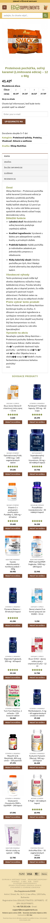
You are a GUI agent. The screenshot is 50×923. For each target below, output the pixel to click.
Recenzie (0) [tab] (10, 179)
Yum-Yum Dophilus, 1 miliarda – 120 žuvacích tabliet (13, 713)
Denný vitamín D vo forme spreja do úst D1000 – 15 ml (37, 611)
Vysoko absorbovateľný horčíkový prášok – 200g (13, 565)
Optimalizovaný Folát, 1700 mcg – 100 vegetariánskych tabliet (13, 459)
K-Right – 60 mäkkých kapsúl (37, 802)
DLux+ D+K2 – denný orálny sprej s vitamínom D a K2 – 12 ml (37, 662)
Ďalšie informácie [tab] (13, 167)
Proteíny (37, 137)
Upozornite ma (14, 121)
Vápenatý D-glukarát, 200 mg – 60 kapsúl (13, 660)
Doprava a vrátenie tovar (14, 879)
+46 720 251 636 (23, 906)
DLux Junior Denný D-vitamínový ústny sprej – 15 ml (12, 408)
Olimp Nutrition (18, 146)
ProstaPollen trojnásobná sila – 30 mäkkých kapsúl (37, 509)
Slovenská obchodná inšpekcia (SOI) (35, 913)
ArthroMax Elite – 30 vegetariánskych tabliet (37, 852)
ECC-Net (29, 915)
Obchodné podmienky (37, 879)
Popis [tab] (7, 156)
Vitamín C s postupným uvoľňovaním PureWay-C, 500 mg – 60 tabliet (13, 512)
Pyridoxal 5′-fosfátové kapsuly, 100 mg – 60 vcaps (37, 408)
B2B (29, 881)
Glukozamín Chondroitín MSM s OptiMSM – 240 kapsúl (13, 803)
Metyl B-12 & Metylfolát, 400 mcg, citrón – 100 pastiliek (13, 758)
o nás (23, 881)
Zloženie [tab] (8, 173)
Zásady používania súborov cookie (25, 885)
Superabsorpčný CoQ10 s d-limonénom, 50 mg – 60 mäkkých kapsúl (37, 459)
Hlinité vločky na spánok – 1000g (13, 851)
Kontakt (15, 881)
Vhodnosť (7, 141)
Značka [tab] (7, 162)
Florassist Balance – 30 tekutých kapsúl (12, 610)
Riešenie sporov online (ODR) (11, 913)
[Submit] (45, 15)
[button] (4, 7)
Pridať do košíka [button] (12, 422)
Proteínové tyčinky (22, 137)
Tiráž (35, 881)
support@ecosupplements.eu (25, 909)
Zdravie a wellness (22, 141)
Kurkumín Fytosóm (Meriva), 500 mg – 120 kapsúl (37, 758)
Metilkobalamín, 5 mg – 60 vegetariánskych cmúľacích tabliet (37, 713)
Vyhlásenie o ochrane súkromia (25, 887)
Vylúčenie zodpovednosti (25, 883)
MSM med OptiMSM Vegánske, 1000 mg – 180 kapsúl (37, 564)
